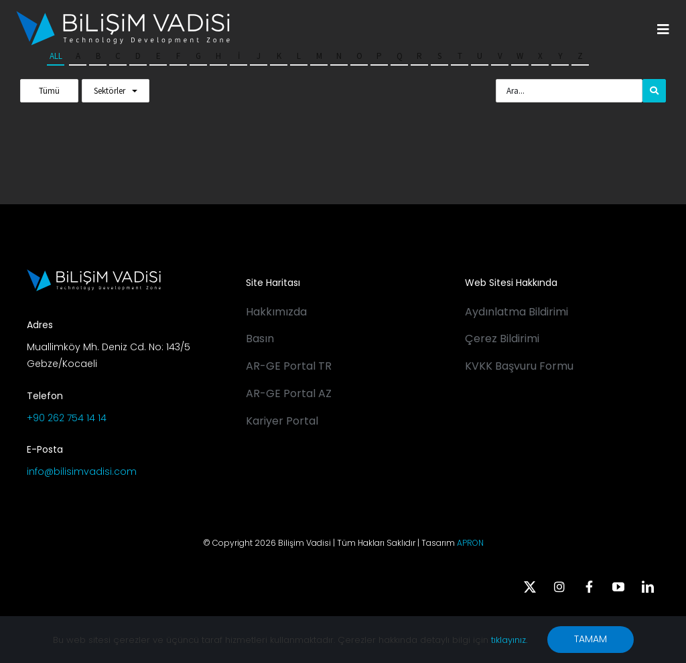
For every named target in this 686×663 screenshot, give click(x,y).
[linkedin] (647, 586)
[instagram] (559, 586)
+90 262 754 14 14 (67, 418)
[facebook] (588, 586)
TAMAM (590, 639)
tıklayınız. (509, 640)
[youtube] (618, 586)
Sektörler (109, 90)
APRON (470, 542)
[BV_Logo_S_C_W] (123, 15)
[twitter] (530, 586)
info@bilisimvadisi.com (82, 471)
